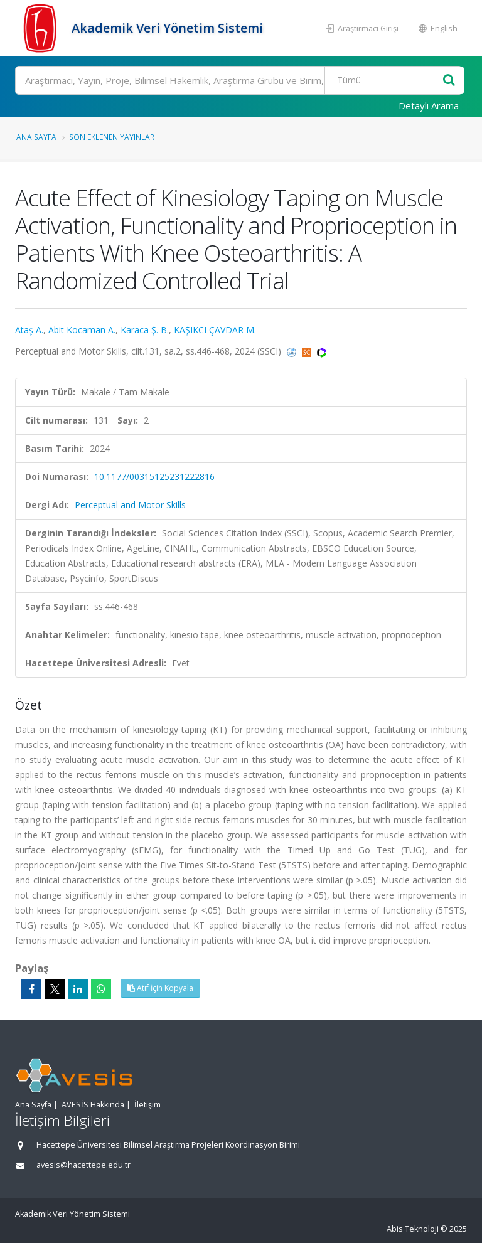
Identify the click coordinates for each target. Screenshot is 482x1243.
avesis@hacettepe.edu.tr (83, 1165)
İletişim (147, 1104)
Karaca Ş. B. (144, 330)
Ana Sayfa (36, 137)
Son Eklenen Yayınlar (111, 137)
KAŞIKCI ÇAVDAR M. (215, 330)
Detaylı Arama (429, 105)
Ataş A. (29, 330)
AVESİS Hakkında (93, 1104)
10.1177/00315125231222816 (154, 477)
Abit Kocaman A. (81, 330)
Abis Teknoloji (413, 1229)
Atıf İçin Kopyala (160, 988)
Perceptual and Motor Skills (130, 505)
